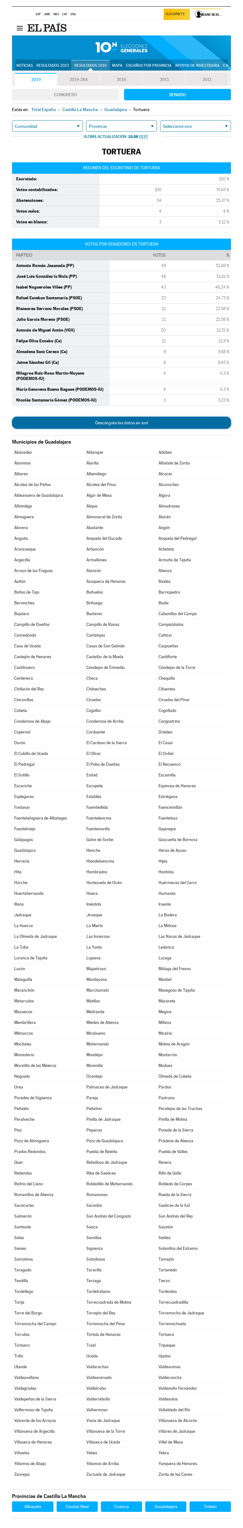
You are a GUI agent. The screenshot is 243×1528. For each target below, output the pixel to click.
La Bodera (168, 915)
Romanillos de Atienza (33, 1194)
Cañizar (165, 635)
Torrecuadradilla (173, 1302)
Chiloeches (96, 689)
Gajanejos (167, 828)
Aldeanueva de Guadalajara (38, 495)
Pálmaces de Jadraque (107, 1087)
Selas (19, 1237)
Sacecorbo (24, 1205)
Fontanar (22, 807)
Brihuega (94, 603)
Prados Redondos (30, 1151)
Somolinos (23, 1259)
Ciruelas (93, 699)
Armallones (96, 560)
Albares (21, 473)
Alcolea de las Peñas (32, 484)
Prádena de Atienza (176, 1140)
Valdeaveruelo (99, 1377)
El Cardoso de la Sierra (106, 742)
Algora (164, 495)
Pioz (18, 1130)
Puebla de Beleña (101, 1151)
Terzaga (93, 1280)
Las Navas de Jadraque (179, 936)
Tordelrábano (98, 1291)
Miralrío (165, 1033)
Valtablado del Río (174, 1409)
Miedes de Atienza (102, 1022)
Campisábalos (171, 624)
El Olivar (93, 753)
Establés (93, 796)
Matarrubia (24, 1001)
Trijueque (167, 1345)
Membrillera (25, 1022)
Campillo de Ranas (102, 624)
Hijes (163, 861)
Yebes (91, 1452)
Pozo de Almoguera (31, 1140)
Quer (18, 1162)
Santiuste (22, 1227)
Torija (19, 1302)
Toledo (210, 1506)
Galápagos (23, 839)
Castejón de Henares (32, 656)
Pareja (92, 1097)
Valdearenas (170, 1366)
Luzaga (165, 958)
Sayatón (166, 1227)
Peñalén (21, 1108)
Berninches (24, 603)
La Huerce (23, 925)
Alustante (94, 527)
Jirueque (94, 915)
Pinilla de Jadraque (103, 1119)
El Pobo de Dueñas (103, 764)
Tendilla (21, 1280)
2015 (164, 79)
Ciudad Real (77, 1506)
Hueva (92, 893)
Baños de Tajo (26, 592)
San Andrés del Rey (176, 1216)
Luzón (19, 968)
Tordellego (23, 1291)
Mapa (117, 65)
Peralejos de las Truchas (180, 1108)
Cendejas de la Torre (177, 667)
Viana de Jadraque (103, 1420)
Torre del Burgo (28, 1313)
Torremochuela (172, 1323)
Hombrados (96, 872)
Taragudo (22, 1270)
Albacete (32, 1506)
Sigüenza (94, 1248)
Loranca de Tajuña (30, 958)
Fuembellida (97, 807)
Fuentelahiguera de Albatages (40, 818)
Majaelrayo (96, 968)
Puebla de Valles (173, 1151)
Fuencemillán (170, 807)
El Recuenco (170, 764)
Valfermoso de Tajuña (33, 1409)
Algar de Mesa (99, 495)
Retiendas (23, 1173)
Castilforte (168, 656)
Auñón (20, 581)
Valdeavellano (26, 1377)
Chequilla (167, 678)
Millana (165, 1022)
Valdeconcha (170, 1377)
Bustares (94, 613)
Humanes (167, 893)
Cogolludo (167, 710)
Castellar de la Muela (104, 656)
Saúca (92, 1227)
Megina (165, 1011)
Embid (91, 775)
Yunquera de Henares (178, 1463)
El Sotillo (21, 775)
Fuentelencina (98, 818)
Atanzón (93, 570)
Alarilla (92, 463)
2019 (36, 79)
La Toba (21, 947)
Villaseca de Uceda (103, 1442)
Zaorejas (22, 1474)
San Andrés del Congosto (108, 1216)
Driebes (165, 732)
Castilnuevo (24, 667)
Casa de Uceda (27, 646)
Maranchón (24, 990)
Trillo (18, 1356)
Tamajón (166, 1259)
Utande (20, 1366)
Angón (164, 527)
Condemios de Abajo (32, 721)
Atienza (165, 570)
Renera (165, 1162)
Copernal (22, 732)
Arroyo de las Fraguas (33, 570)
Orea (18, 1087)
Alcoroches (169, 484)
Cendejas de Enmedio (105, 667)
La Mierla (94, 925)
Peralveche (24, 1119)
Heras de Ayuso (172, 850)
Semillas (94, 1237)
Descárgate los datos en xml (121, 422)
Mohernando (97, 1044)
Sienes (20, 1248)
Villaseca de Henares (33, 1442)
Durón (19, 742)
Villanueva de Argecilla (34, 1431)
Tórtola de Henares (103, 1334)
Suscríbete (175, 15)
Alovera (21, 527)
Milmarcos (23, 1033)
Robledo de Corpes (175, 1184)
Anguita (21, 538)
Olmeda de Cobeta (175, 1076)
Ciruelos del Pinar (174, 699)
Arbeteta (166, 549)
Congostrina (169, 721)
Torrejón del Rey (100, 1313)
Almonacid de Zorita (104, 517)
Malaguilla (23, 979)
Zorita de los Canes (175, 1474)
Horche (21, 882)
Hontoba (166, 872)
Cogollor (93, 710)
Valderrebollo (98, 1399)
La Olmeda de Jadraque (35, 936)
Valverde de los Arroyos (35, 1420)
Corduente (95, 732)
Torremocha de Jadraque (181, 1313)
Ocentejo (94, 1076)
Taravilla (94, 1270)
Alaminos (22, 463)
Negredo (22, 1076)
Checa (92, 678)
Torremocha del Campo (35, 1323)
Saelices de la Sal (174, 1205)
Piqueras (94, 1130)
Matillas (93, 1001)
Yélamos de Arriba (102, 1463)
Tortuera (166, 1334)
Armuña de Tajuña (175, 560)
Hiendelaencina (100, 861)
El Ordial (166, 753)
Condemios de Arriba (105, 721)
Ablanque (94, 452)
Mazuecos (23, 1011)
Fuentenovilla (98, 828)
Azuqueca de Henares (106, 581)
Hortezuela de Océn (104, 882)
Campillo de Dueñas (32, 624)
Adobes (165, 452)
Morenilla (94, 1065)
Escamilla (167, 775)
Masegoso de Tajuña (177, 990)
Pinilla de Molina (173, 1119)
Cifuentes (167, 689)
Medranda (95, 1011)
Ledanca (166, 947)
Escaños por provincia (148, 65)
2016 (121, 79)
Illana (19, 904)
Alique (91, 506)
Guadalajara (25, 850)
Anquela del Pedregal (177, 538)
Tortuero (22, 1345)
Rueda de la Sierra (175, 1194)
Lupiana (93, 958)
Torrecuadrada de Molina (108, 1302)
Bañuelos (94, 592)
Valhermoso (97, 1409)
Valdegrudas (25, 1388)
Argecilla (22, 560)
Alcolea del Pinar (101, 484)
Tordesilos (168, 1291)
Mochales (22, 1044)
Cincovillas (23, 699)
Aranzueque (25, 549)
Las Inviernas (98, 936)
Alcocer (165, 473)
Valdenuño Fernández (178, 1388)
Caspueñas (168, 646)
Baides (165, 581)
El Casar (166, 742)
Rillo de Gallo (170, 1173)
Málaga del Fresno (175, 968)
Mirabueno (95, 1033)
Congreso (65, 94)
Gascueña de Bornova (178, 839)
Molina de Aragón (174, 1044)
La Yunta (94, 947)
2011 (207, 79)
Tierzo (164, 1280)
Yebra (164, 1452)
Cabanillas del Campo (178, 613)
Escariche (23, 785)
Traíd (91, 1345)
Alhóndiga (23, 506)
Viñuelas (21, 1452)
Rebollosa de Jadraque (106, 1162)
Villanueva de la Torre (105, 1431)
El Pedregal (24, 764)
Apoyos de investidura (197, 65)
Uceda (92, 1356)
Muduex (165, 1065)
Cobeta (20, 710)
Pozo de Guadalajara (104, 1140)
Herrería (21, 861)
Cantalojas (95, 635)
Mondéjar (94, 1054)
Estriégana (168, 796)
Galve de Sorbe (99, 839)
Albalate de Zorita (174, 463)
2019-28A (78, 79)
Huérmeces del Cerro (178, 882)
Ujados (165, 1356)
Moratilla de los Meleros (35, 1065)
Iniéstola (93, 904)
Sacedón (94, 1205)
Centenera (23, 678)
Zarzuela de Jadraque (105, 1474)
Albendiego (96, 473)
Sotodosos (95, 1259)
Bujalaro (21, 613)
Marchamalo (97, 990)
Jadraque (22, 915)
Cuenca (121, 1506)
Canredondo (25, 635)
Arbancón (95, 549)
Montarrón (168, 1054)
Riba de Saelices (101, 1173)
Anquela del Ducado (104, 538)
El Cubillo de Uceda (31, 753)
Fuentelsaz (168, 818)
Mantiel (165, 979)
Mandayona (96, 979)
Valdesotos (168, 1399)
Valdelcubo (96, 1388)
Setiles (165, 1237)
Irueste (165, 904)
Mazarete (167, 1001)
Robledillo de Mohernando (109, 1184)
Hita (18, 872)
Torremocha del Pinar (105, 1323)
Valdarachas (97, 1366)
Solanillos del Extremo (178, 1248)
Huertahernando (29, 893)
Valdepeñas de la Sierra (35, 1399)
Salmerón (23, 1216)
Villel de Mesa (171, 1442)
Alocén (165, 517)
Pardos (165, 1087)
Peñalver (94, 1108)
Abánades (23, 452)
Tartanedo (168, 1270)
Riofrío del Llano (28, 1184)
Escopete (94, 785)
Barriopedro (169, 592)
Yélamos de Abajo (30, 1463)
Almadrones (169, 506)
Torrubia (21, 1334)
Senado (177, 94)
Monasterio (24, 1054)
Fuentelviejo (24, 828)
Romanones (97, 1194)
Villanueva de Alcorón (178, 1420)
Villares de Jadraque (177, 1431)
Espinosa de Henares (177, 785)
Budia (164, 603)
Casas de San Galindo (105, 646)
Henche (93, 850)
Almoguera (24, 517)
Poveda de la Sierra (176, 1130)
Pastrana (167, 1097)
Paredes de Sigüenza (33, 1097)
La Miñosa (168, 925)
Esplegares (24, 796)
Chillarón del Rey (29, 689)
